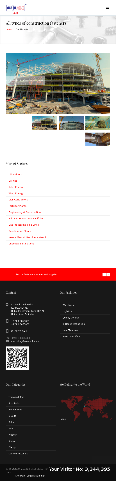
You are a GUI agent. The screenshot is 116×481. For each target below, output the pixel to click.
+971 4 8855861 (20, 321)
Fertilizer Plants (17, 206)
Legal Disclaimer (36, 476)
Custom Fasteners (18, 453)
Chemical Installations (21, 243)
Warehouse (69, 305)
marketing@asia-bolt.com (25, 341)
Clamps (12, 447)
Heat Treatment (71, 330)
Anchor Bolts (15, 409)
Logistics (67, 311)
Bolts (11, 422)
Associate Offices (72, 336)
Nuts (10, 428)
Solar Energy (15, 187)
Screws (12, 441)
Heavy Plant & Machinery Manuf (27, 237)
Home (9, 29)
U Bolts (12, 416)
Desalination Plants (19, 231)
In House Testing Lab (74, 324)
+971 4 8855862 (20, 324)
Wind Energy (15, 193)
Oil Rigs (12, 180)
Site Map (20, 476)
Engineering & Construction (24, 212)
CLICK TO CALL (19, 331)
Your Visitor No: (79, 469)
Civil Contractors (18, 199)
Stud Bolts (13, 403)
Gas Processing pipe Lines (23, 224)
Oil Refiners (15, 174)
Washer (12, 435)
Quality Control (71, 317)
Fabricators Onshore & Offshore (26, 218)
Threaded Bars (16, 397)
